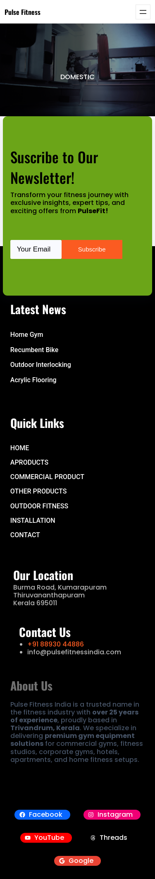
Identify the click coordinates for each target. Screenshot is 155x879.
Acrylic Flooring (33, 380)
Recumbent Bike (34, 350)
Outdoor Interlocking (40, 365)
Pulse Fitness (23, 12)
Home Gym (26, 334)
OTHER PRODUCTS (38, 491)
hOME (19, 448)
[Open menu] (143, 12)
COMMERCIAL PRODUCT (47, 477)
